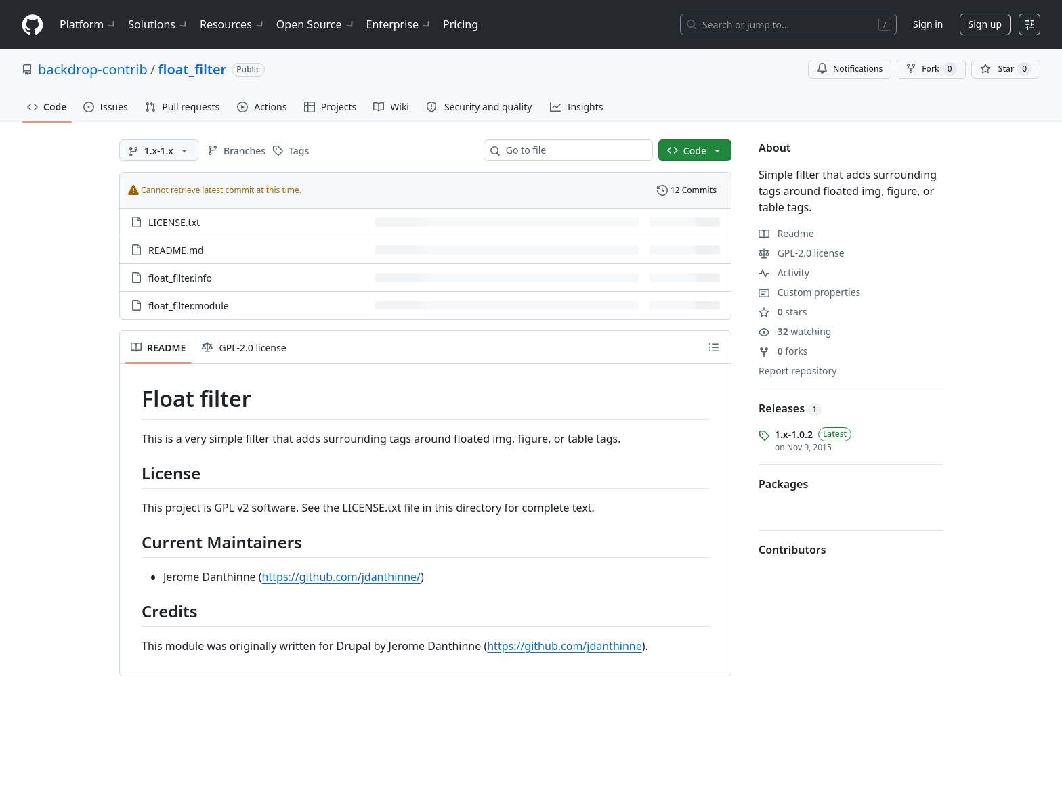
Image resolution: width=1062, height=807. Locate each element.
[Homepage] (32, 25)
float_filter (192, 69)
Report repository (797, 370)
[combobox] (573, 150)
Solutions (158, 24)
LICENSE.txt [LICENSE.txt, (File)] (174, 222)
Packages (783, 484)
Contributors (792, 549)
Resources (233, 24)
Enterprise (399, 24)
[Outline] (713, 347)
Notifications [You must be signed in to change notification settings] (850, 68)
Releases (790, 408)
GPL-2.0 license (802, 252)
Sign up (985, 24)
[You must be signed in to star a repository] (1005, 69)
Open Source (316, 24)
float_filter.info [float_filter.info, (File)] (180, 277)
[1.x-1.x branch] (158, 150)
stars (783, 311)
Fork (931, 69)
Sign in (928, 24)
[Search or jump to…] (788, 24)
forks (783, 351)
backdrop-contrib (93, 69)
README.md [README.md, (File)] (176, 250)
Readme (786, 233)
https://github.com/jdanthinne (564, 645)
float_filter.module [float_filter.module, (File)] (188, 305)
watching (795, 331)
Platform (88, 24)
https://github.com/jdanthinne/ (341, 576)
